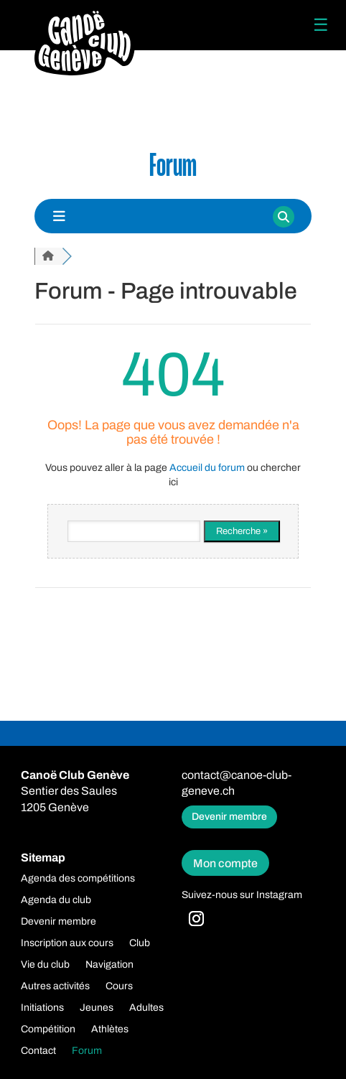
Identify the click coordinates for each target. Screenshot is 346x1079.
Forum (87, 1051)
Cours (119, 986)
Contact (38, 1051)
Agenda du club (56, 900)
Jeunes (96, 1008)
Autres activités (55, 986)
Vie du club (45, 965)
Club (139, 943)
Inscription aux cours (67, 943)
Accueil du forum (207, 467)
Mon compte (225, 863)
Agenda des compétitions (78, 879)
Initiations (42, 1008)
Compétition (48, 1029)
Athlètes (109, 1029)
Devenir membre (229, 816)
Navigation (109, 965)
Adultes (146, 1008)
